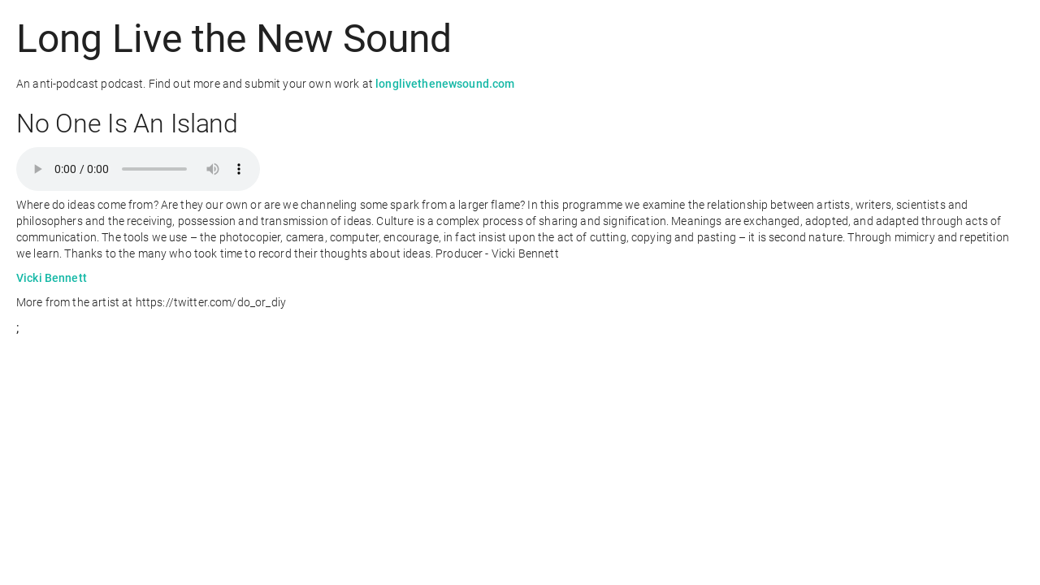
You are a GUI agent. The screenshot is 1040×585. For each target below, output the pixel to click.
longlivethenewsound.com (444, 83)
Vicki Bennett (51, 277)
